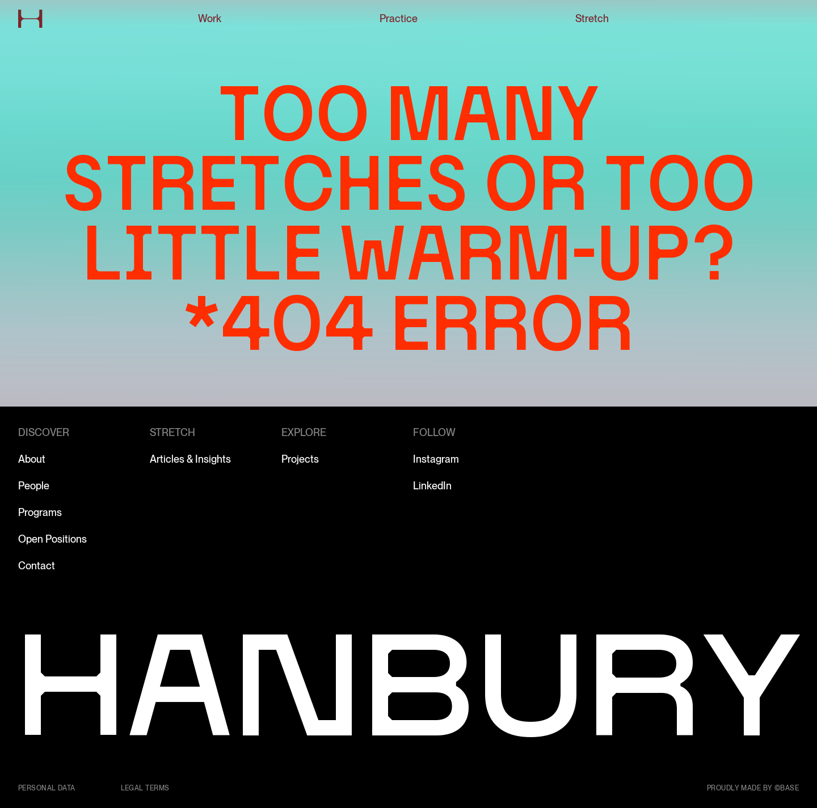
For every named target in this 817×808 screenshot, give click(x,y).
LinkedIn (432, 486)
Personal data (46, 788)
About (31, 459)
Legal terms (145, 788)
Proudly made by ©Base (753, 788)
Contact (36, 566)
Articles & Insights (190, 459)
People (33, 486)
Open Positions (52, 539)
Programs (40, 512)
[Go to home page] (30, 19)
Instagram (436, 459)
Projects (300, 459)
